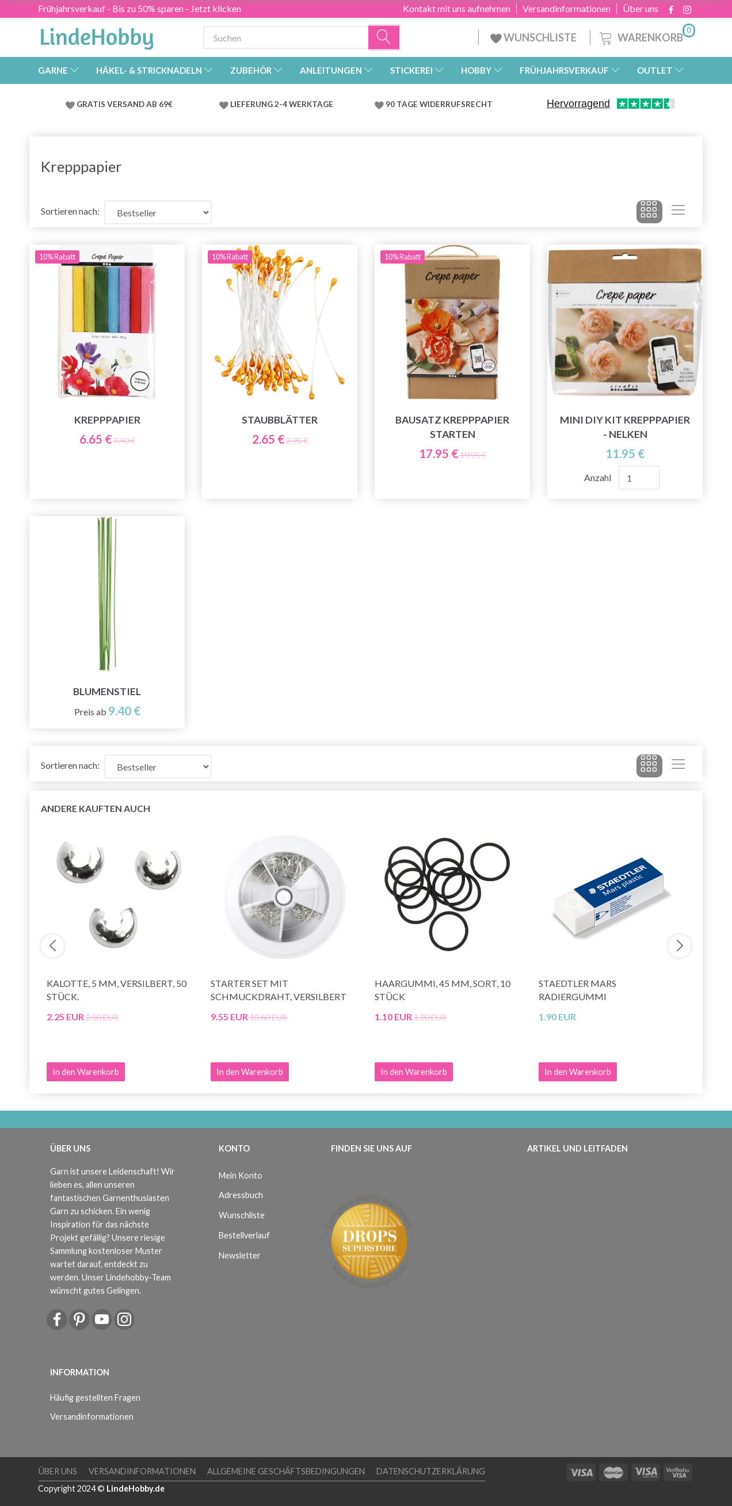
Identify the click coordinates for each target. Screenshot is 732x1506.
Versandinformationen (567, 8)
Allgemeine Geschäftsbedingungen (286, 1471)
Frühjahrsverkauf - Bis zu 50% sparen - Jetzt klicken (139, 8)
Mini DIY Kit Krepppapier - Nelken (625, 427)
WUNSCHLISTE (534, 37)
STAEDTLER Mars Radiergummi (577, 990)
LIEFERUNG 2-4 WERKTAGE (281, 104)
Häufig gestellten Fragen (95, 1397)
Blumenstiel (107, 691)
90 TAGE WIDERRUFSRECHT (439, 104)
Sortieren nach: (70, 210)
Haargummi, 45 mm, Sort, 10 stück (442, 990)
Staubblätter (280, 420)
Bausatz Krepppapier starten (452, 427)
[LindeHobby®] (96, 35)
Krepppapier (107, 420)
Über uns (640, 8)
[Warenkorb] (646, 36)
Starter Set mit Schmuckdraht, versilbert (278, 990)
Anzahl (598, 477)
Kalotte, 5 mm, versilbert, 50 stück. (116, 990)
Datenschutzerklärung (430, 1471)
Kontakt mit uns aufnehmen (456, 8)
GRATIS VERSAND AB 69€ (125, 104)
